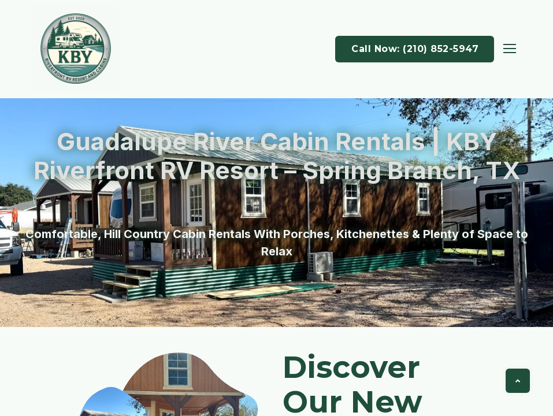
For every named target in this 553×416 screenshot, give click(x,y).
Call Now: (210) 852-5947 (414, 48)
